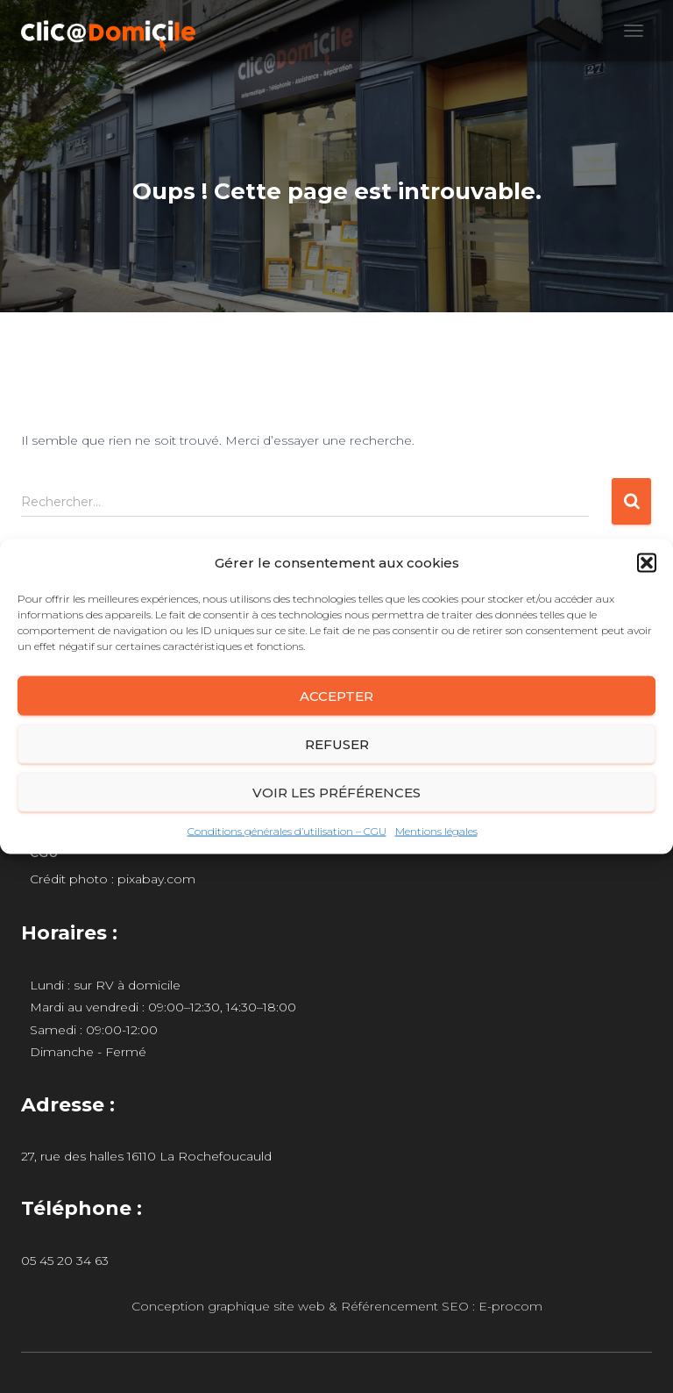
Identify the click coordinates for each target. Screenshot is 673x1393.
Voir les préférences (336, 791)
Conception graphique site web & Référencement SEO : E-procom (336, 1306)
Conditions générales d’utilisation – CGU (287, 831)
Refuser (337, 743)
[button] (646, 563)
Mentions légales (436, 831)
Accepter (336, 695)
